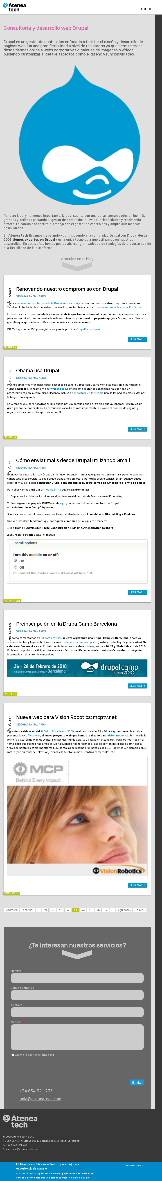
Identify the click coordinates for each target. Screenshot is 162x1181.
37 (105, 910)
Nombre (17, 970)
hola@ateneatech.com (40, 1101)
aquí (62, 503)
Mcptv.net (34, 735)
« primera (12, 910)
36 (98, 910)
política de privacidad (41, 1057)
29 (45, 910)
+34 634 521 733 (36, 1093)
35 (90, 910)
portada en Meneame (90, 393)
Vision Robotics (117, 735)
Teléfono (16, 1005)
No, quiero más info (79, 1177)
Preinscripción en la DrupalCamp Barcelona (66, 624)
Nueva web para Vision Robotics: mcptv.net (66, 717)
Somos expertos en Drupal (34, 240)
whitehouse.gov (61, 388)
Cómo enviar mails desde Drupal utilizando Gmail (73, 460)
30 (53, 910)
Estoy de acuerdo (135, 1165)
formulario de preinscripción (79, 642)
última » (140, 910)
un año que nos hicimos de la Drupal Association (47, 303)
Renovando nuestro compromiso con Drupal (67, 289)
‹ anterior (27, 910)
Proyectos (11, 893)
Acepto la (34, 1057)
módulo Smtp (52, 489)
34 (83, 910)
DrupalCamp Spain (88, 329)
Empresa (9, 347)
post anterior (53, 638)
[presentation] (38, 1070)
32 (68, 910)
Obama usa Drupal (37, 370)
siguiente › (124, 910)
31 (60, 910)
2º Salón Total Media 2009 (57, 731)
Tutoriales (11, 600)
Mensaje (17, 1022)
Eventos (9, 694)
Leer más (136, 339)
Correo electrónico (23, 988)
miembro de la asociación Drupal (121, 307)
